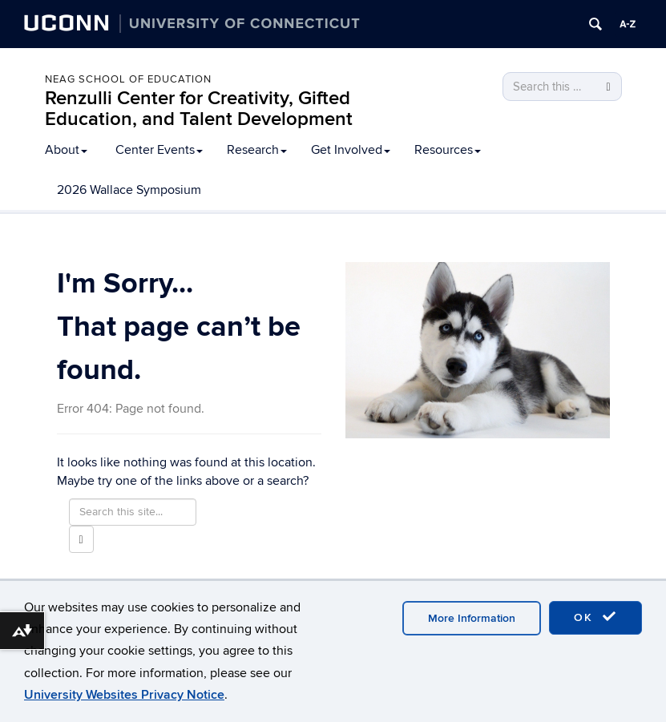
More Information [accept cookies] (471, 618)
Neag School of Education (128, 79)
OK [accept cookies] (595, 617)
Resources (447, 150)
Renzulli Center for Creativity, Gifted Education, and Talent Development (199, 109)
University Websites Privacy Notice (124, 695)
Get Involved (350, 150)
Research (257, 150)
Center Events (159, 150)
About (66, 150)
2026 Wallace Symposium (129, 190)
